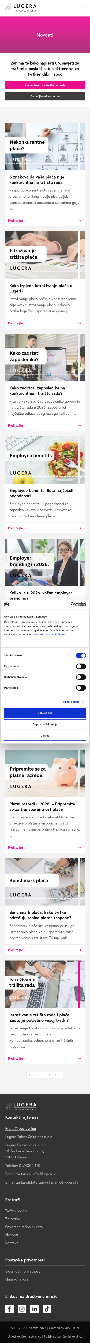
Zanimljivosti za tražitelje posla (45, 85)
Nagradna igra (16, 1279)
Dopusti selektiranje (45, 724)
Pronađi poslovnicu (20, 1128)
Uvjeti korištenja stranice (24, 1336)
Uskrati (45, 735)
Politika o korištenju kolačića (63, 1336)
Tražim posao (16, 1210)
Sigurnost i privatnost (22, 1271)
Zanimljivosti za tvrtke (45, 96)
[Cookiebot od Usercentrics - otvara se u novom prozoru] (70, 604)
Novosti (11, 1234)
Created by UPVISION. (64, 1328)
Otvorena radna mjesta (24, 1226)
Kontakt (11, 1242)
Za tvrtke (12, 1218)
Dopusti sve (45, 712)
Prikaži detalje (70, 701)
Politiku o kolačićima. (52, 634)
